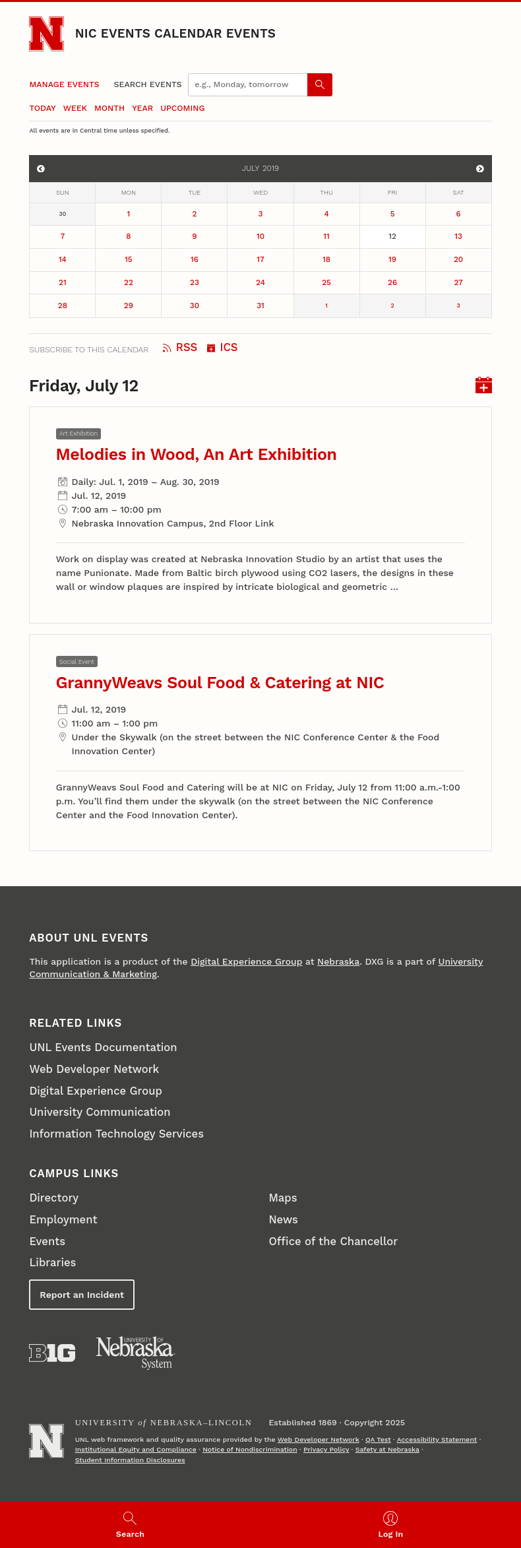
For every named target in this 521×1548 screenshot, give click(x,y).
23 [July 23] (194, 282)
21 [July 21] (63, 282)
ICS (222, 347)
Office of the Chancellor (333, 1241)
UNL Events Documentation (103, 1047)
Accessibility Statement (437, 1439)
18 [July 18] (326, 259)
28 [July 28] (62, 305)
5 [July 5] (392, 213)
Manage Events (64, 84)
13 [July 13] (458, 236)
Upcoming (182, 108)
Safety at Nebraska (387, 1449)
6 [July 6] (458, 213)
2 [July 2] (195, 213)
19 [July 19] (392, 259)
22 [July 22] (128, 282)
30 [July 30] (194, 305)
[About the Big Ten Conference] (52, 1353)
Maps (282, 1198)
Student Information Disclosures (130, 1460)
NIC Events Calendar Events (175, 33)
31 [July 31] (260, 305)
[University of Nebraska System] (136, 1353)
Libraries (52, 1262)
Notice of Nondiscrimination (249, 1449)
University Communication (99, 1112)
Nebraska (338, 961)
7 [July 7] (63, 236)
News (282, 1219)
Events (47, 1241)
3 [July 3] (261, 213)
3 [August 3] (458, 305)
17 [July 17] (260, 259)
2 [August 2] (392, 305)
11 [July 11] (326, 236)
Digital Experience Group (246, 961)
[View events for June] (40, 168)
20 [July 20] (458, 259)
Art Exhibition (78, 433)
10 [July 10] (260, 236)
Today (42, 108)
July (250, 168)
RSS (180, 347)
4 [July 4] (326, 213)
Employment (63, 1219)
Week (75, 108)
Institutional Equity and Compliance (136, 1449)
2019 (270, 168)
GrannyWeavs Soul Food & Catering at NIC (220, 682)
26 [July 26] (392, 282)
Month (109, 108)
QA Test (378, 1439)
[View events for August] (479, 168)
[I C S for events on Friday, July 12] (483, 386)
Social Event (76, 661)
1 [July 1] (129, 213)
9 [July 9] (194, 236)
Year (142, 108)
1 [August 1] (326, 305)
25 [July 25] (326, 282)
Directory (53, 1198)
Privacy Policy (326, 1449)
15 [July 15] (129, 259)
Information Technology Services (116, 1134)
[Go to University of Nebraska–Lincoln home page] (46, 33)
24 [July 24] (260, 282)
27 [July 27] (458, 282)
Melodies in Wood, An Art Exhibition (196, 454)
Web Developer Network (94, 1069)
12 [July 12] (392, 236)
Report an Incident (82, 1294)
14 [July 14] (63, 259)
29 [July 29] (128, 305)
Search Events (148, 84)
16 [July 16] (195, 259)
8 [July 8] (128, 236)
